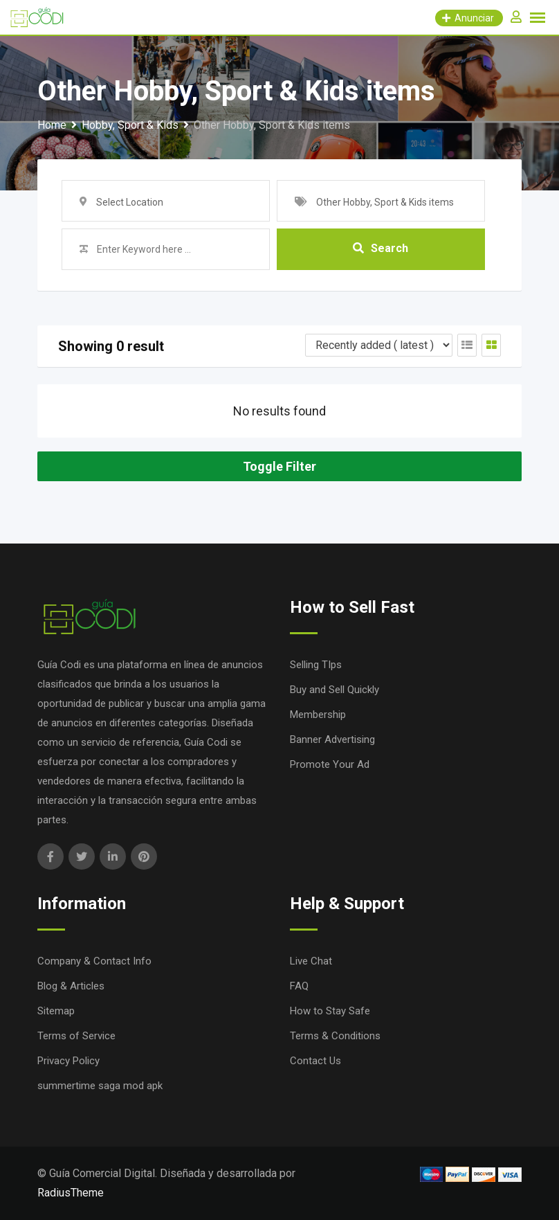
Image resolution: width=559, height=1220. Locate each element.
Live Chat (311, 961)
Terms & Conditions (335, 1036)
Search (380, 248)
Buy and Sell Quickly (334, 689)
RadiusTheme (70, 1192)
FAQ (299, 986)
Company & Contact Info (94, 961)
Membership (318, 714)
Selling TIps (316, 664)
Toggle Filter (279, 466)
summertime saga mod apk (100, 1085)
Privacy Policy (68, 1061)
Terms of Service (76, 1036)
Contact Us (315, 1061)
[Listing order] (378, 345)
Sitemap (56, 1011)
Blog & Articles (70, 986)
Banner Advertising (332, 739)
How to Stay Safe (330, 1011)
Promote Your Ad (329, 764)
